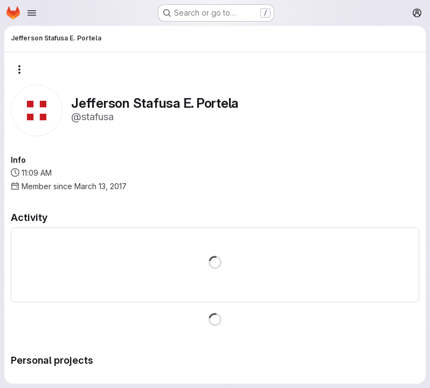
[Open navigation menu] (31, 13)
